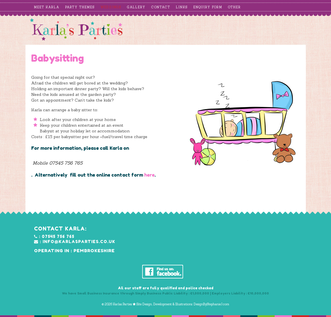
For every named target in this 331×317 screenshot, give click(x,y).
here (149, 175)
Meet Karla (47, 7)
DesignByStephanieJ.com (211, 304)
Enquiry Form (207, 7)
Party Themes (80, 7)
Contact (160, 7)
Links (182, 7)
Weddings (110, 7)
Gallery (136, 7)
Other (234, 7)
